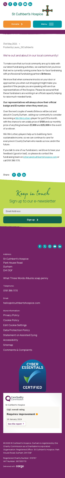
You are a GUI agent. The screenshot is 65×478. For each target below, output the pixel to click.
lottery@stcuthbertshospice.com (40, 156)
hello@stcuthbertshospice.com (21, 302)
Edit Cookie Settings (15, 325)
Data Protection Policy (16, 330)
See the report (15, 424)
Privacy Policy (11, 315)
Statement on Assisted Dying (20, 335)
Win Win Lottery (23, 118)
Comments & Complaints (17, 349)
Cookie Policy (11, 320)
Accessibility (10, 340)
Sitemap (8, 344)
